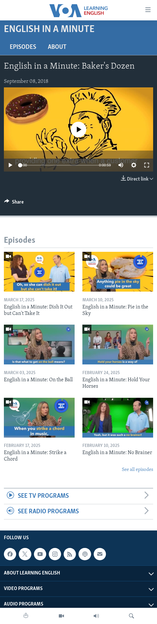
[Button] (14, 203)
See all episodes (137, 469)
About (57, 47)
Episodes (23, 47)
